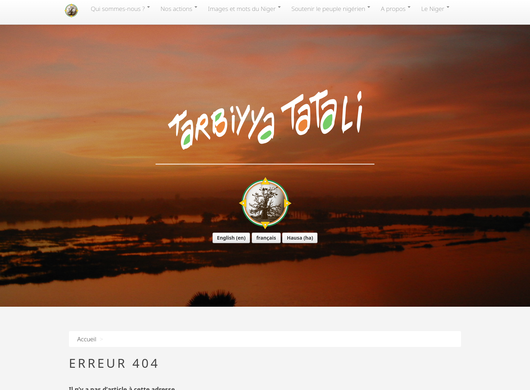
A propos (395, 8)
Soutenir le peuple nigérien (330, 8)
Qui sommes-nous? (120, 8)
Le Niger (435, 8)
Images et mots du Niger (244, 8)
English (226, 237)
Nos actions (179, 8)
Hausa (294, 237)
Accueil (86, 339)
